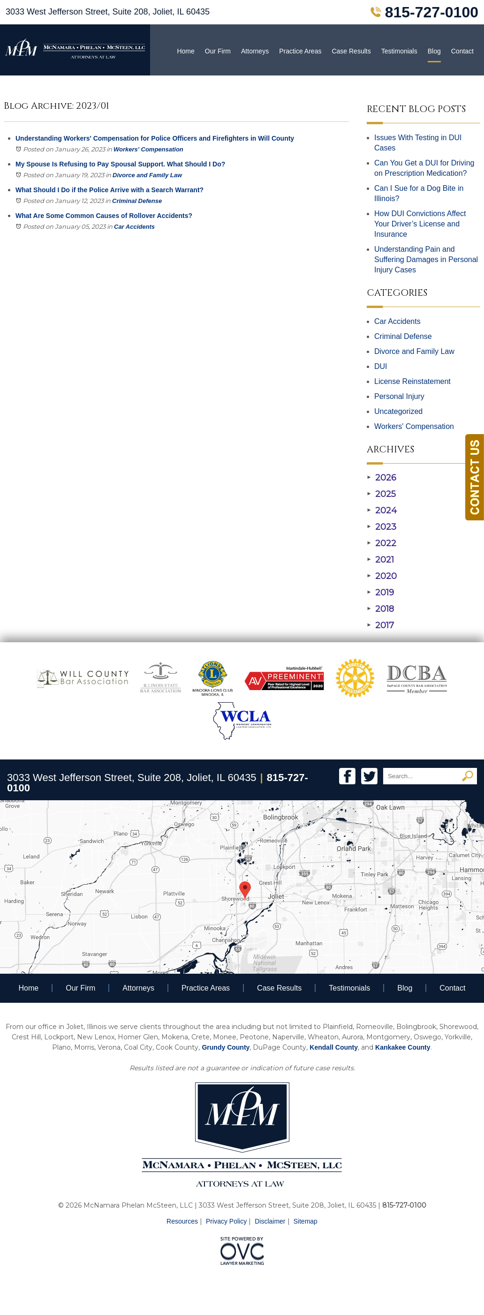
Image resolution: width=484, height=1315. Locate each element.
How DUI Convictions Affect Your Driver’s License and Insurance (420, 224)
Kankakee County (402, 1047)
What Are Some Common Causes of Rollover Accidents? (103, 215)
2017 (380, 625)
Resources (182, 1221)
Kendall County (334, 1047)
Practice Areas (300, 51)
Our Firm (218, 51)
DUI (380, 366)
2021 (380, 559)
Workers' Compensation (148, 149)
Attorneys (255, 51)
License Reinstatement (412, 381)
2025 (381, 494)
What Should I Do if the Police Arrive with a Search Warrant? (109, 190)
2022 (381, 543)
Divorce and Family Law (147, 175)
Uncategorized (398, 411)
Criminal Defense (137, 200)
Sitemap (306, 1221)
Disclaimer (270, 1221)
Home (185, 51)
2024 (382, 510)
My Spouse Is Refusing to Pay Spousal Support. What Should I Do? (120, 164)
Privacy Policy (226, 1221)
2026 (381, 477)
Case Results (351, 51)
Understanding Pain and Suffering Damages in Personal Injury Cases (426, 259)
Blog (434, 51)
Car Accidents (134, 226)
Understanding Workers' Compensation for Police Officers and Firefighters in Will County (154, 138)
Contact (462, 51)
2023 (381, 527)
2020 (382, 576)
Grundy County (226, 1047)
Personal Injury (399, 396)
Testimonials (399, 51)
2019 (380, 592)
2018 (380, 609)
